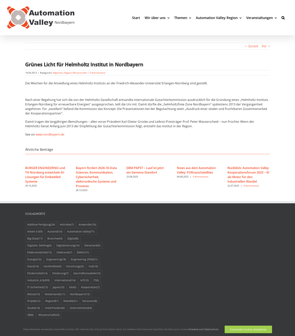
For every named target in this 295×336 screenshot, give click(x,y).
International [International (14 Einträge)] (65, 280)
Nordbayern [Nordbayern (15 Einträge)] (80, 294)
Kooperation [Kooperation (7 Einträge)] (90, 287)
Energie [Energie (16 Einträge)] (34, 259)
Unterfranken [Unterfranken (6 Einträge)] (55, 308)
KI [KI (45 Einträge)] (72, 287)
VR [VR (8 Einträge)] (30, 315)
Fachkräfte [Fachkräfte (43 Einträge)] (52, 266)
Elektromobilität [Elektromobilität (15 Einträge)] (39, 252)
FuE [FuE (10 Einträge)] (93, 266)
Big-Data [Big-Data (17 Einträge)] (35, 239)
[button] (283, 17)
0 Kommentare (97, 72)
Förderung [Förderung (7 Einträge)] (60, 273)
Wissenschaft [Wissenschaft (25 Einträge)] (49, 315)
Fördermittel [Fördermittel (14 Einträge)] (37, 273)
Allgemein (58, 72)
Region (67, 72)
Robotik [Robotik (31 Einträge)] (70, 301)
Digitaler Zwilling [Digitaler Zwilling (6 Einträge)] (39, 245)
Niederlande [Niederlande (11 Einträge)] (55, 294)
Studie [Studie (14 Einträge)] (33, 308)
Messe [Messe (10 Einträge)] (33, 294)
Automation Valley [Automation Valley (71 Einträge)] (80, 232)
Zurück (253, 46)
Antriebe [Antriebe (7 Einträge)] (67, 225)
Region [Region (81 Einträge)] (52, 301)
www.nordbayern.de (50, 134)
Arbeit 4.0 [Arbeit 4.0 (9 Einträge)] (35, 232)
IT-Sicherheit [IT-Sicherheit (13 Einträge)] (37, 287)
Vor (264, 46)
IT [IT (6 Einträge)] (96, 280)
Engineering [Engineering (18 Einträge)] (56, 259)
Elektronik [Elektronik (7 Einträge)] (64, 252)
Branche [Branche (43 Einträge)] (54, 239)
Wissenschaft (80, 72)
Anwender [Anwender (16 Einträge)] (87, 225)
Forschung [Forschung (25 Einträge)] (75, 266)
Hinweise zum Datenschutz (203, 329)
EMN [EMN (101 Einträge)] (83, 252)
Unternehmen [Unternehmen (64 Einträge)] (81, 308)
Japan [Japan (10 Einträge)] (58, 287)
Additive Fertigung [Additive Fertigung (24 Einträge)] (41, 225)
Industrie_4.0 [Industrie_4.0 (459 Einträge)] (38, 280)
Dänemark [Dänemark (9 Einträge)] (92, 245)
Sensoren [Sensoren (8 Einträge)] (89, 301)
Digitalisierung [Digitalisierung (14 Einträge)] (67, 245)
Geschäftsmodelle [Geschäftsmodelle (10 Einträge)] (86, 273)
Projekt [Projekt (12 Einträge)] (33, 301)
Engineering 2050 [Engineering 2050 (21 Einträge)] (84, 259)
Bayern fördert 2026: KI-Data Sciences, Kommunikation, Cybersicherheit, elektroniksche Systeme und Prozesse (96, 177)
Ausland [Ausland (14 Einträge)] (54, 232)
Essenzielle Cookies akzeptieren (248, 329)
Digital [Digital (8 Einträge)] (72, 239)
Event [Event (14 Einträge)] (33, 266)
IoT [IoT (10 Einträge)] (84, 280)
